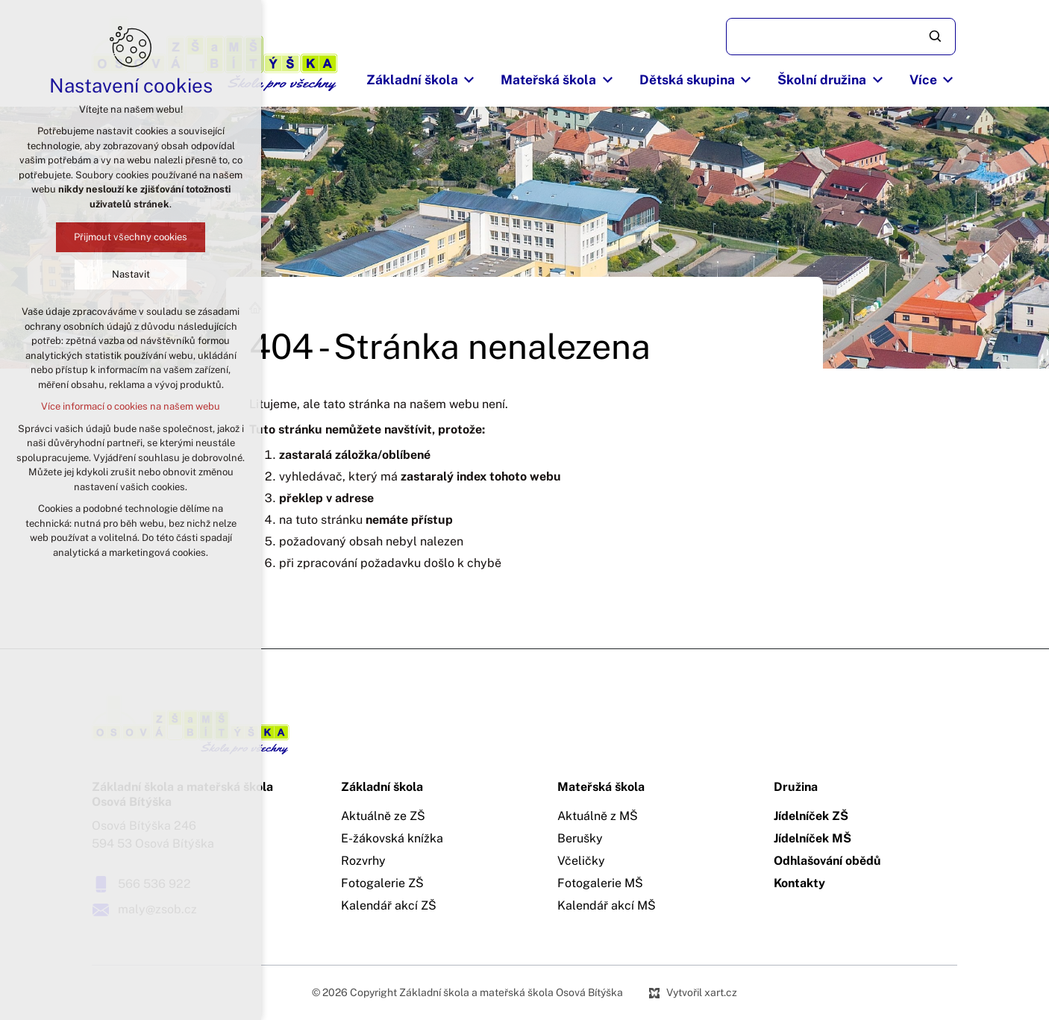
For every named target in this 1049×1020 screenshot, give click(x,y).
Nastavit (131, 274)
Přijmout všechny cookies (130, 237)
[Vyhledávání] (936, 36)
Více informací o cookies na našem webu (130, 406)
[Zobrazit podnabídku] (469, 79)
